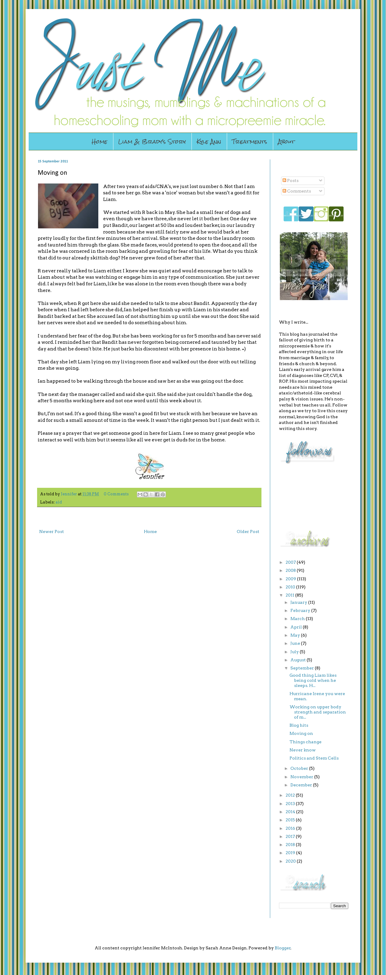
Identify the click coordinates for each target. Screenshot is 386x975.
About (286, 141)
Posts (291, 180)
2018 (291, 844)
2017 (291, 836)
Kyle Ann (209, 141)
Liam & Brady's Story (152, 141)
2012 (291, 795)
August (298, 659)
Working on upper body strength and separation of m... (318, 711)
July (295, 651)
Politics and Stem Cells (314, 758)
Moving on (301, 733)
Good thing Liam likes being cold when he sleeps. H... (313, 680)
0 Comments (116, 494)
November (302, 776)
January (299, 602)
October (299, 768)
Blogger (283, 947)
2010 (291, 587)
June (295, 643)
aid (58, 502)
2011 (290, 595)
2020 (291, 861)
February (300, 610)
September (302, 668)
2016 (291, 828)
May (295, 635)
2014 (291, 811)
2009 (291, 578)
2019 (291, 852)
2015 (291, 819)
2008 (291, 570)
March (298, 618)
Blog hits (299, 725)
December (301, 784)
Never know (303, 750)
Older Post (248, 531)
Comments (297, 191)
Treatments (249, 141)
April (296, 627)
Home (99, 141)
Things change (305, 741)
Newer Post (51, 531)
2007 (291, 562)
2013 (291, 803)
